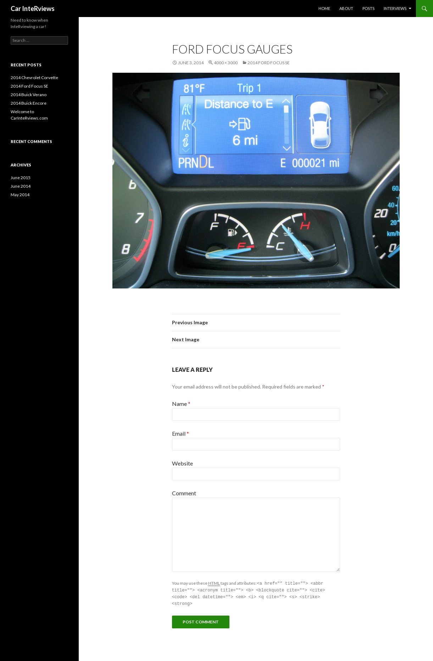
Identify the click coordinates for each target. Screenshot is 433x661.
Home (324, 8)
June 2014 (20, 186)
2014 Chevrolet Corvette (34, 77)
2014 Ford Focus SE (269, 62)
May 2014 (20, 194)
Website (182, 463)
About (346, 8)
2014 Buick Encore (28, 103)
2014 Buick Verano (28, 94)
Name (181, 403)
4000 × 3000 (226, 62)
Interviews (395, 8)
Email (180, 433)
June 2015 (20, 177)
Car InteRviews (33, 8)
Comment (184, 493)
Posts (368, 8)
